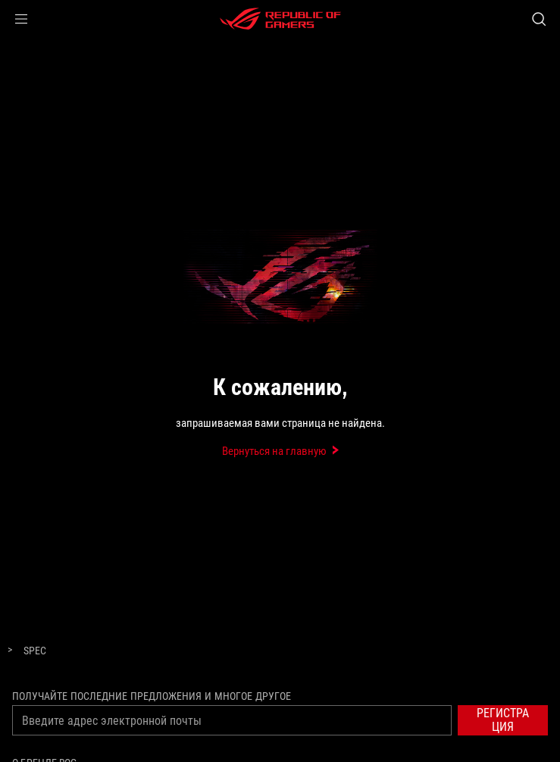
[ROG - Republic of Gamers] (280, 19)
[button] (21, 19)
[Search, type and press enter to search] (538, 19)
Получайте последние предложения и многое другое (151, 696)
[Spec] (34, 651)
